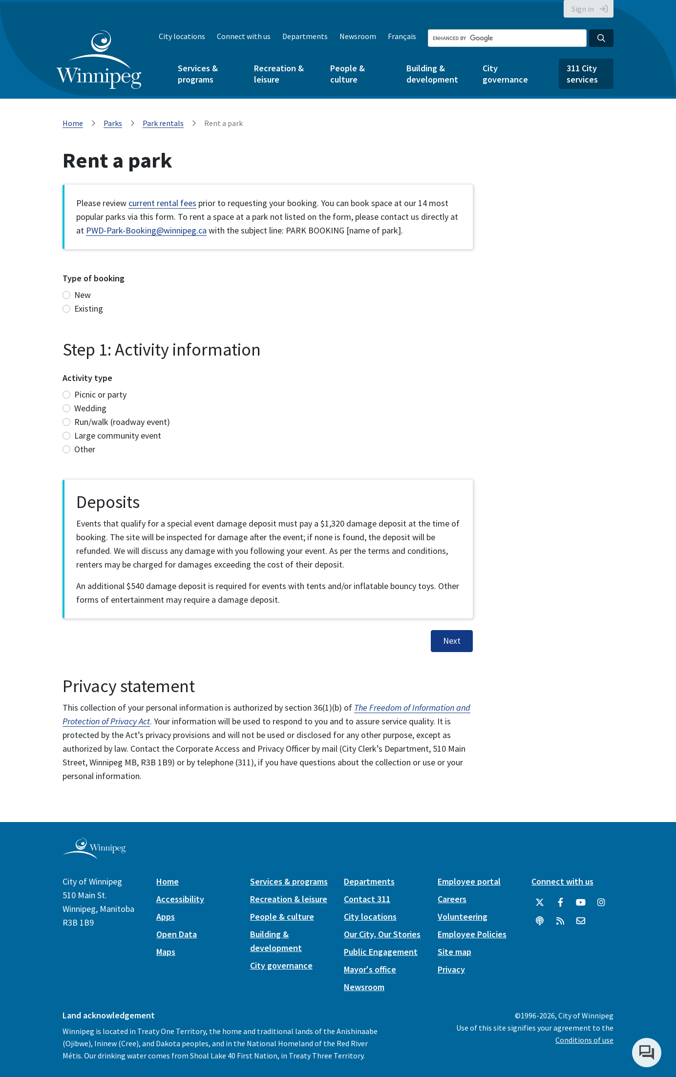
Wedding (90, 408)
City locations (182, 36)
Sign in (582, 9)
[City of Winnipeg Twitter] (539, 902)
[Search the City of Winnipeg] (507, 38)
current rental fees (162, 203)
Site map (454, 951)
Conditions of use (584, 1040)
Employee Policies (472, 934)
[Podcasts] (539, 921)
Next (452, 640)
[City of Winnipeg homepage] (94, 855)
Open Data (176, 934)
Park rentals (163, 123)
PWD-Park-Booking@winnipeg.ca (146, 230)
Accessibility (180, 899)
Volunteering (462, 916)
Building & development (432, 74)
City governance (505, 74)
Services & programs (198, 74)
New (82, 294)
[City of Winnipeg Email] (580, 921)
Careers (452, 899)
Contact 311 (367, 899)
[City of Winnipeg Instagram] (601, 902)
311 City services (582, 74)
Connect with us (244, 36)
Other (84, 449)
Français (402, 36)
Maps (165, 951)
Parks (113, 123)
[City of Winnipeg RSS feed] (560, 921)
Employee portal (469, 881)
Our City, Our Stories (382, 934)
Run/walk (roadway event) (122, 421)
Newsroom (357, 36)
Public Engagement (381, 951)
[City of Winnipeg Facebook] (560, 902)
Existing (88, 308)
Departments (305, 36)
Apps (165, 916)
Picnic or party (100, 394)
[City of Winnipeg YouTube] (580, 902)
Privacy (451, 969)
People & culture (347, 74)
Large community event (117, 435)
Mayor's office (370, 969)
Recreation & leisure (279, 74)
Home (73, 123)
